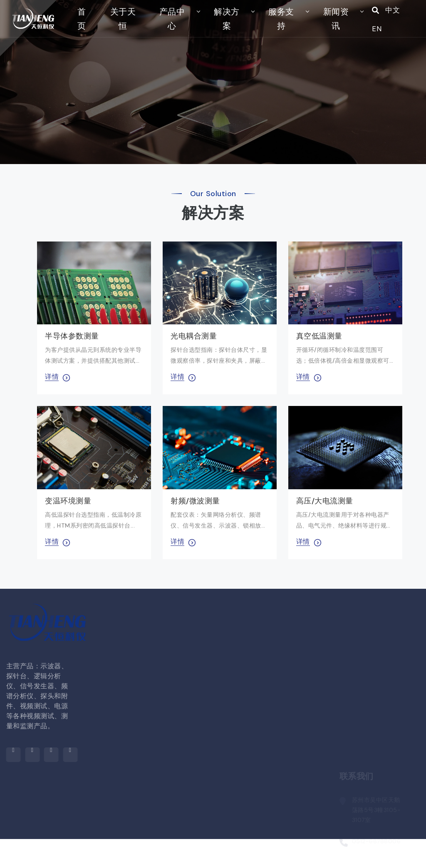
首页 (87, 28)
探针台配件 (142, 852)
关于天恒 (126, 28)
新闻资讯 (324, 28)
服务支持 (273, 28)
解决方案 (222, 28)
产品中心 (171, 28)
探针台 (135, 835)
